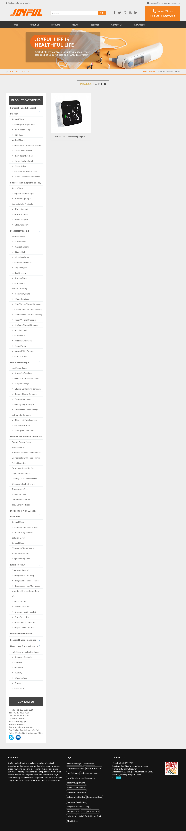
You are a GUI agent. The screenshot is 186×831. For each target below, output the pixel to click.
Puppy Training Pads (21, 558)
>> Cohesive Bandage (22, 373)
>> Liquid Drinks (19, 678)
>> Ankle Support (20, 214)
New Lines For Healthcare (24, 646)
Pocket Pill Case (19, 494)
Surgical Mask (18, 522)
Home (15, 24)
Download (139, 24)
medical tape (73, 773)
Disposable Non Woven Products (23, 513)
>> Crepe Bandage (20, 383)
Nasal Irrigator (18, 447)
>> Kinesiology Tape (21, 198)
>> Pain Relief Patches (22, 155)
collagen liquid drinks (76, 792)
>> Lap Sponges (19, 267)
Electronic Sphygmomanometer (26, 458)
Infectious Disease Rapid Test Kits (25, 593)
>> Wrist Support (20, 219)
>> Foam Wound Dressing (24, 320)
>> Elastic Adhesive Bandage (25, 378)
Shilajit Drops (73, 811)
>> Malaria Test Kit (20, 606)
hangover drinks (94, 797)
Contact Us (116, 24)
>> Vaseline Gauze (20, 257)
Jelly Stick (71, 816)
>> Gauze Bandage (20, 247)
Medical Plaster (19, 140)
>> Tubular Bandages (22, 399)
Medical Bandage (19, 362)
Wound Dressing (19, 288)
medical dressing (93, 768)
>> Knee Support (20, 209)
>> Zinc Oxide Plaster (22, 150)
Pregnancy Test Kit (20, 570)
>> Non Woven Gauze (22, 262)
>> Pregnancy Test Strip (23, 575)
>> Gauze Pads (19, 241)
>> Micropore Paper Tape (23, 124)
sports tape (89, 763)
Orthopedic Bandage (21, 415)
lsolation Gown (18, 538)
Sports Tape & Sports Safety (25, 182)
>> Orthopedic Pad (21, 425)
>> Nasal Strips (19, 166)
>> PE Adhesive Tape (22, 129)
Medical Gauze (18, 236)
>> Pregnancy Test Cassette (25, 580)
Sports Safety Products (22, 204)
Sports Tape (17, 188)
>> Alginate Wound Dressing (25, 325)
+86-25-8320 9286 (162, 15)
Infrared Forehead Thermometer (26, 452)
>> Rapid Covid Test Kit (23, 627)
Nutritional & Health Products (25, 652)
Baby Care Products (21, 504)
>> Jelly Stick (18, 688)
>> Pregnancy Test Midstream (26, 586)
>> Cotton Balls (19, 283)
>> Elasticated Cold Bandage (25, 409)
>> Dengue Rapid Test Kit (24, 612)
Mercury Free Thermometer (24, 478)
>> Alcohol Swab (19, 330)
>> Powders (17, 667)
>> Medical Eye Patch (22, 340)
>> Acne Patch (19, 346)
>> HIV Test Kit (19, 601)
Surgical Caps (18, 543)
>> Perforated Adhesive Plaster (26, 145)
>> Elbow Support (20, 224)
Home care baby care (76, 787)
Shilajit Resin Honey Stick (89, 816)
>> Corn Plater (19, 335)
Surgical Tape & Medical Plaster (23, 110)
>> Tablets (17, 662)
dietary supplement (76, 782)
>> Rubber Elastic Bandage (24, 394)
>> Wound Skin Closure (23, 351)
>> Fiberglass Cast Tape (23, 430)
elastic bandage (74, 763)
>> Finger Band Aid (20, 299)
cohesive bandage (89, 773)
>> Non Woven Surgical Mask (25, 527)
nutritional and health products (81, 778)
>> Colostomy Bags (21, 293)
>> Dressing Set (19, 356)
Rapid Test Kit (17, 564)
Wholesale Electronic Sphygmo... (70, 136)
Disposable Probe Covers (23, 484)
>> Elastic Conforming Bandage (26, 389)
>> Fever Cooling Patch (22, 161)
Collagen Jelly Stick (90, 811)
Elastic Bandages (19, 368)
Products (55, 24)
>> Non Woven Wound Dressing (27, 304)
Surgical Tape (18, 119)
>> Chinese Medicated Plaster (26, 176)
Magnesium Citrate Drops (79, 806)
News (75, 24)
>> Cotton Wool (19, 278)
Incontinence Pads (20, 553)
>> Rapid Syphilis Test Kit (23, 622)
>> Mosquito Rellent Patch (24, 171)
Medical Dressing (19, 230)
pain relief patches (75, 768)
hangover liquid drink (76, 802)
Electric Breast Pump (21, 442)
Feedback (94, 24)
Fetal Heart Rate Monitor (23, 468)
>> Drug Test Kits (20, 617)
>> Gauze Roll (18, 252)
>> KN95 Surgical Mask (22, 532)
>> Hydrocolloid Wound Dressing (27, 314)
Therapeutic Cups (20, 489)
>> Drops (16, 683)
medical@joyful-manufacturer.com (165, 3)
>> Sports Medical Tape (23, 193)
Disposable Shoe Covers (23, 548)
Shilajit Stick (72, 821)
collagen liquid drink (76, 797)
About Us (34, 24)
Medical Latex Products (23, 639)
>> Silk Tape (17, 135)
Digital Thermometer (21, 473)
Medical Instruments (21, 633)
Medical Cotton (19, 273)
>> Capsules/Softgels (22, 657)
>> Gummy (17, 672)
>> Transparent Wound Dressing (27, 309)
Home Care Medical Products (26, 436)
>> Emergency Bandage (23, 404)
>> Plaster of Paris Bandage (24, 420)
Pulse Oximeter (19, 463)
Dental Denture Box (21, 499)
